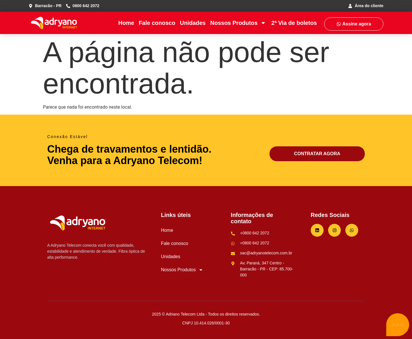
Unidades (193, 23)
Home (126, 23)
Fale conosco (157, 23)
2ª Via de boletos (294, 23)
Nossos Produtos (238, 23)
